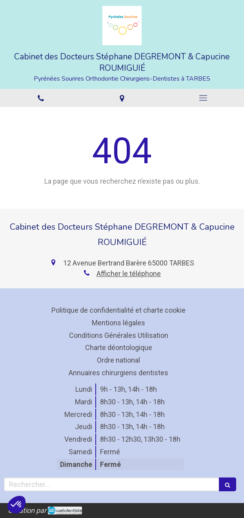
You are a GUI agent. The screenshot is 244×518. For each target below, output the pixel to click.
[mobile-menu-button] (203, 98)
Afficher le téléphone (129, 273)
